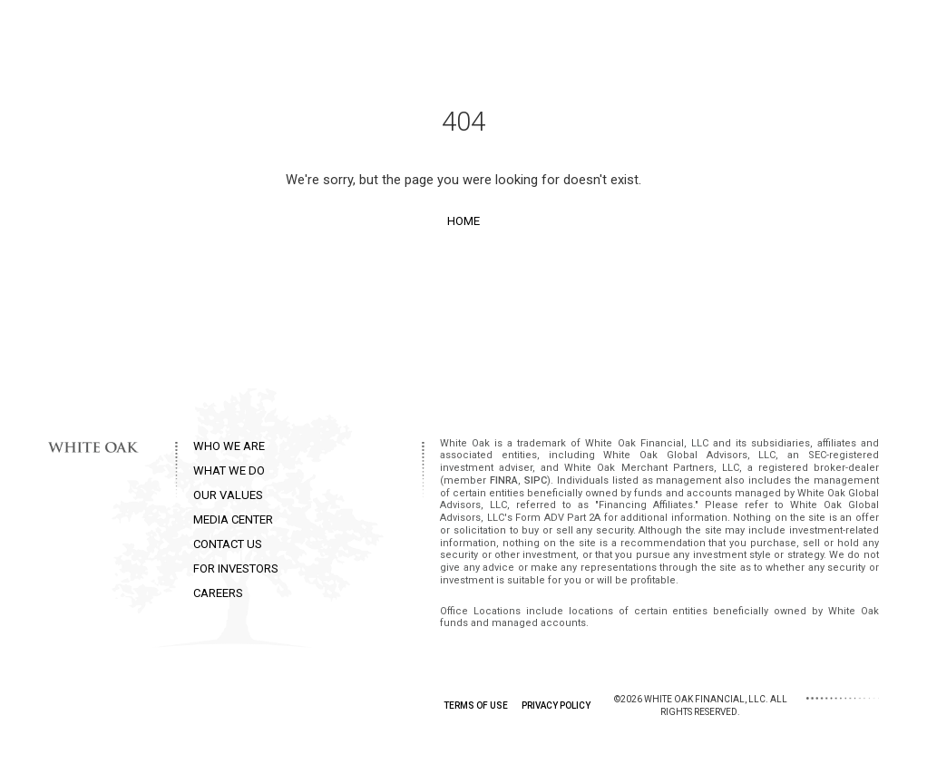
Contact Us (769, 35)
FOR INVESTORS (235, 568)
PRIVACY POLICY (556, 705)
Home (463, 221)
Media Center (666, 35)
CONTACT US (227, 544)
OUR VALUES (228, 495)
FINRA (504, 480)
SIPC (535, 480)
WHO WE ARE (229, 446)
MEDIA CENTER (233, 519)
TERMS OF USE (476, 705)
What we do (469, 35)
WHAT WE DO (229, 470)
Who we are (370, 35)
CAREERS (218, 593)
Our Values (565, 35)
